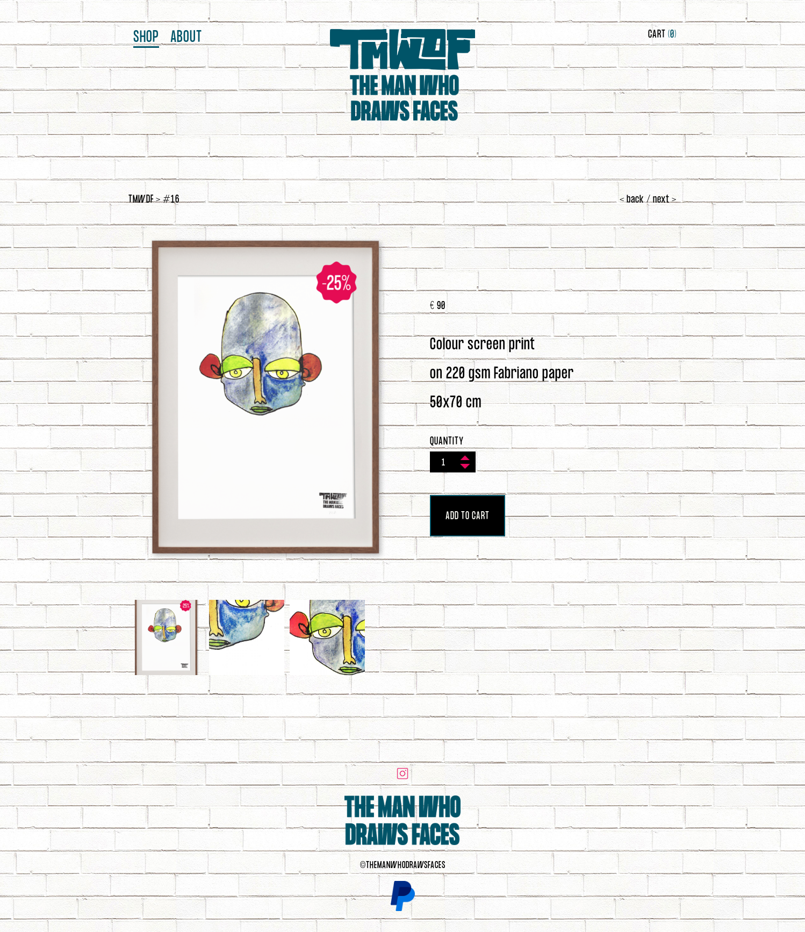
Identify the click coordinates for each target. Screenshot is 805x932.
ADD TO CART (467, 516)
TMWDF (141, 199)
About (186, 37)
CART (662, 34)
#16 (171, 199)
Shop (146, 37)
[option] (265, 397)
